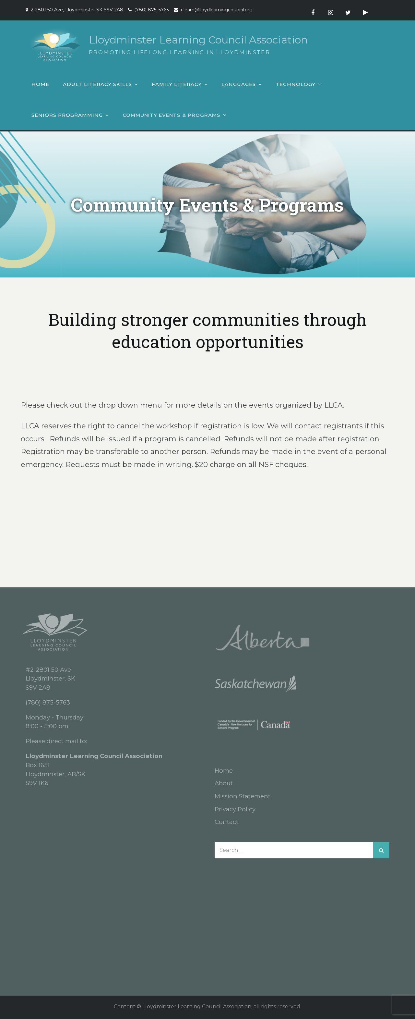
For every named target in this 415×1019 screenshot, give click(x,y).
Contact (226, 822)
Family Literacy (177, 84)
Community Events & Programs (171, 115)
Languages (238, 84)
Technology (295, 84)
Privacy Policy (235, 809)
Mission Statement (242, 796)
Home (40, 84)
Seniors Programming (67, 115)
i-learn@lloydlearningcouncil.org (217, 10)
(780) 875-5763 (48, 702)
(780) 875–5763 (151, 10)
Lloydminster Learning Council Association (198, 39)
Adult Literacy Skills (97, 84)
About (224, 783)
